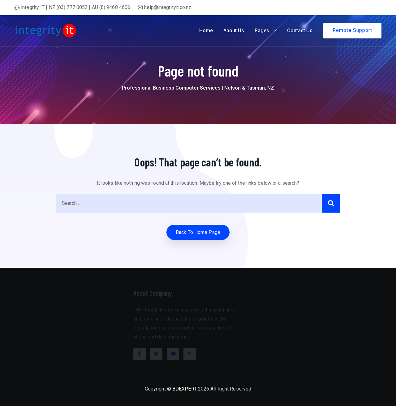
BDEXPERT (184, 389)
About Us (233, 30)
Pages (262, 30)
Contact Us (299, 30)
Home (206, 30)
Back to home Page (198, 232)
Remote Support (352, 30)
